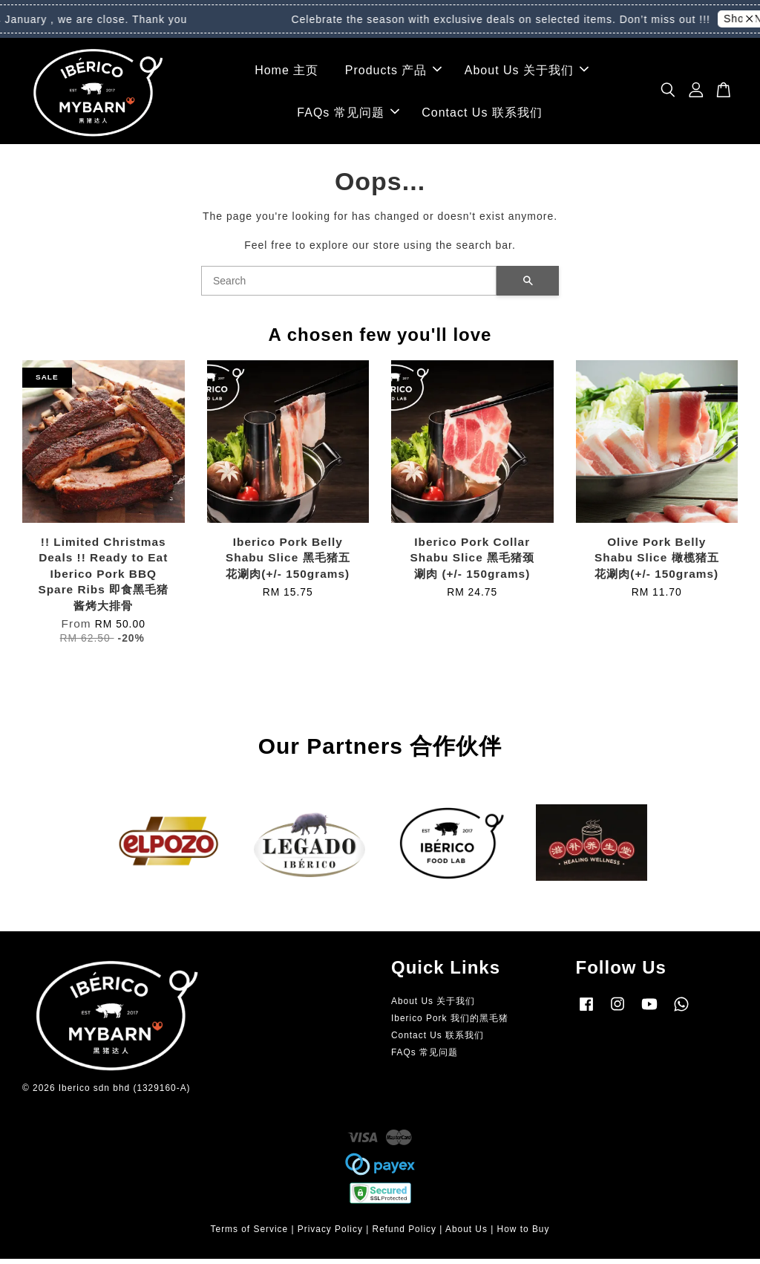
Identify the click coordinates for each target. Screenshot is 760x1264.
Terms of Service (250, 1234)
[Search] (349, 286)
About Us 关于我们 (527, 72)
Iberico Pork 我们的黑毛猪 (449, 1023)
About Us (466, 1234)
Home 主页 (286, 72)
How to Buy (523, 1234)
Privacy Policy (330, 1234)
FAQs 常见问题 (348, 115)
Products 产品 (393, 72)
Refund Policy (404, 1234)
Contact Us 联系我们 (482, 115)
